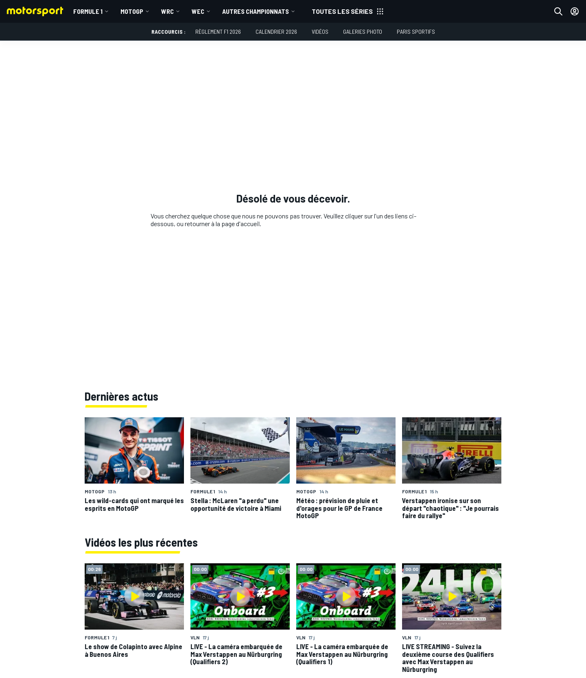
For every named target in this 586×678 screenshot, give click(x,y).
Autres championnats (255, 11)
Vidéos (320, 31)
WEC (198, 11)
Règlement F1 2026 (218, 31)
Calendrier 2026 (276, 31)
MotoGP (131, 11)
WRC (167, 11)
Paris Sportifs (416, 31)
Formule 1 (88, 11)
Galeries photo (362, 31)
